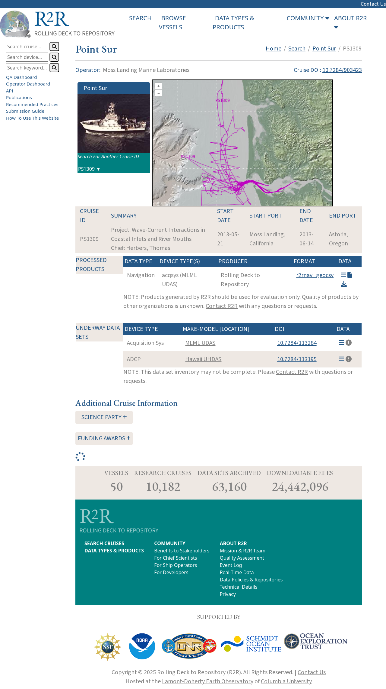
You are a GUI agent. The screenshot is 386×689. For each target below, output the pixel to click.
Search (296, 48)
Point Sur (324, 48)
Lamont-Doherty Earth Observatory (207, 681)
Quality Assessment (242, 558)
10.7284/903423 (342, 70)
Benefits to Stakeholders (181, 550)
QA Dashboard (21, 77)
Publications (19, 97)
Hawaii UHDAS (203, 359)
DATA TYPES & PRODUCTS (114, 550)
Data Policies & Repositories (251, 579)
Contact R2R (222, 306)
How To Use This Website (32, 118)
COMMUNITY (169, 543)
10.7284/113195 (297, 359)
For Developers (171, 572)
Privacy (228, 594)
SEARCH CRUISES (104, 543)
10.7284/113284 (297, 343)
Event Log (231, 565)
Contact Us (373, 4)
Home (273, 48)
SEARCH (140, 18)
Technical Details (239, 587)
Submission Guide (25, 111)
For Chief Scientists (175, 558)
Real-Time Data (237, 572)
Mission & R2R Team (243, 550)
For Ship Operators (175, 565)
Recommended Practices (32, 104)
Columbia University (286, 681)
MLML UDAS (200, 343)
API (9, 91)
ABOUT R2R (233, 543)
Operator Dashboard (28, 84)
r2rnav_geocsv (315, 275)
